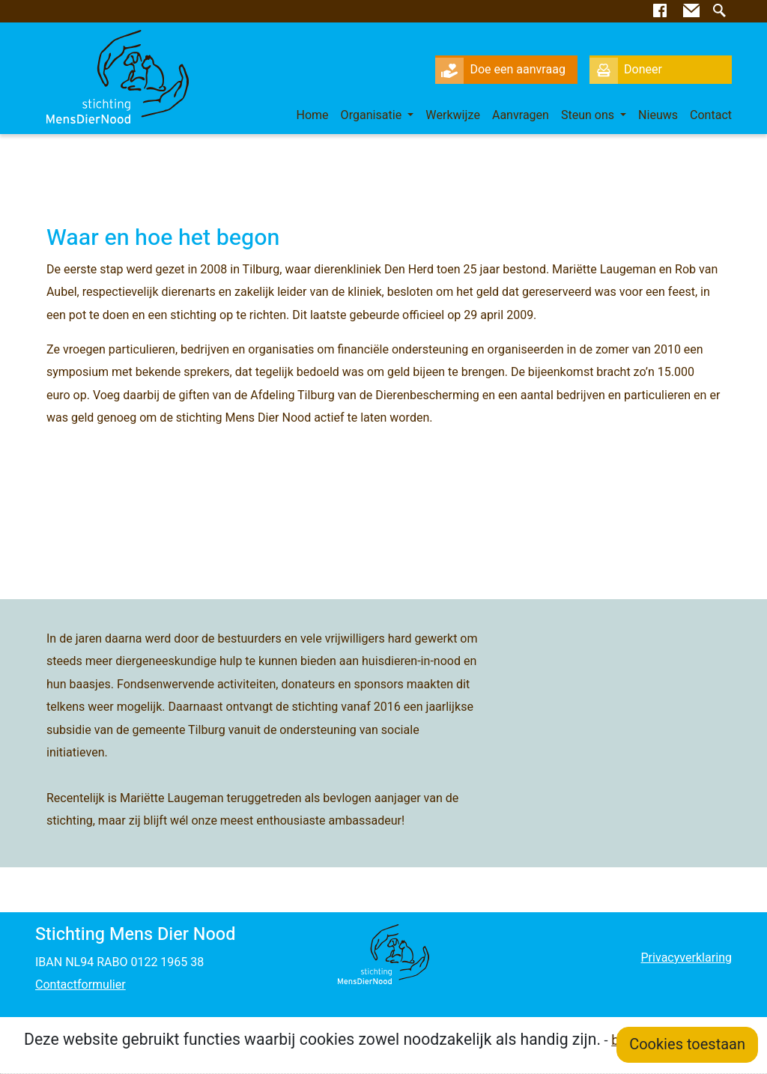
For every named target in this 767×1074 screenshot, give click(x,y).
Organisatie (373, 115)
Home (313, 115)
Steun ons (589, 115)
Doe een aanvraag (500, 70)
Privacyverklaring (685, 958)
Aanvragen (520, 115)
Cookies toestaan (687, 1044)
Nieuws (658, 115)
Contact (711, 115)
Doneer (625, 70)
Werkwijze (452, 115)
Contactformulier (80, 985)
